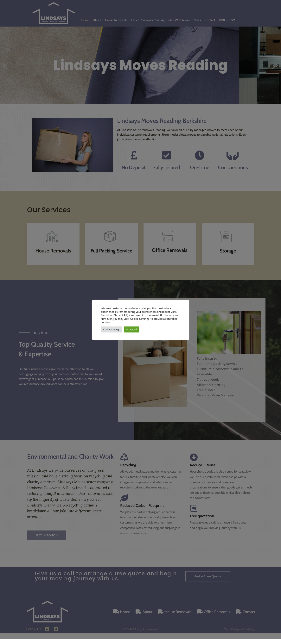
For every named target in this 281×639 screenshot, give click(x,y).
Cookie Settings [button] (111, 329)
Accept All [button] (131, 329)
